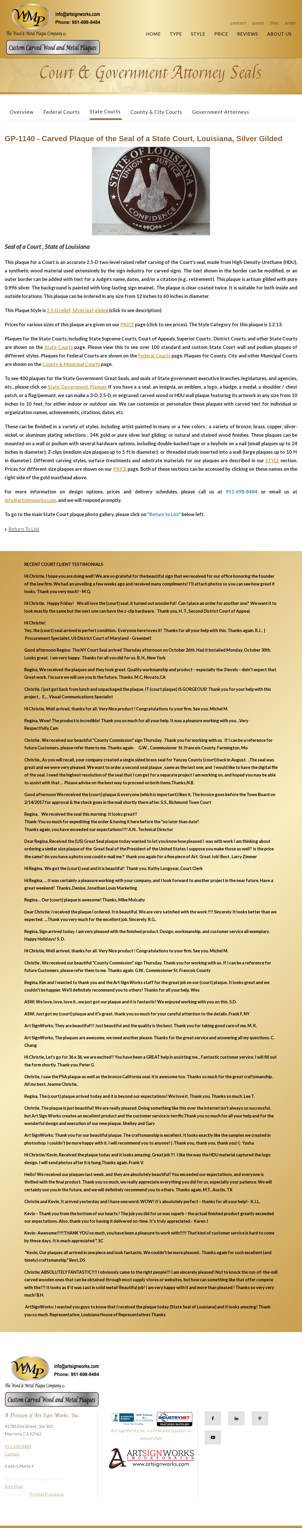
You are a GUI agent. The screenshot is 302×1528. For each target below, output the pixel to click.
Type (176, 34)
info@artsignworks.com (30, 500)
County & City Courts (156, 112)
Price (221, 34)
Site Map (14, 1486)
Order (290, 22)
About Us (279, 34)
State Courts (105, 111)
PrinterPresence (47, 1494)
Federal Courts (61, 112)
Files (274, 22)
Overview (22, 112)
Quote (258, 22)
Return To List (23, 529)
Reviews (247, 34)
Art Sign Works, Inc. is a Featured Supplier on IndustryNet (152, 1428)
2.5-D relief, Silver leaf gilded (78, 310)
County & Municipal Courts (71, 364)
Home (153, 34)
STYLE (272, 460)
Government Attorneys (220, 112)
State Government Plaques (77, 387)
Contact (238, 22)
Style (198, 34)
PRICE (127, 324)
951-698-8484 (18, 1446)
